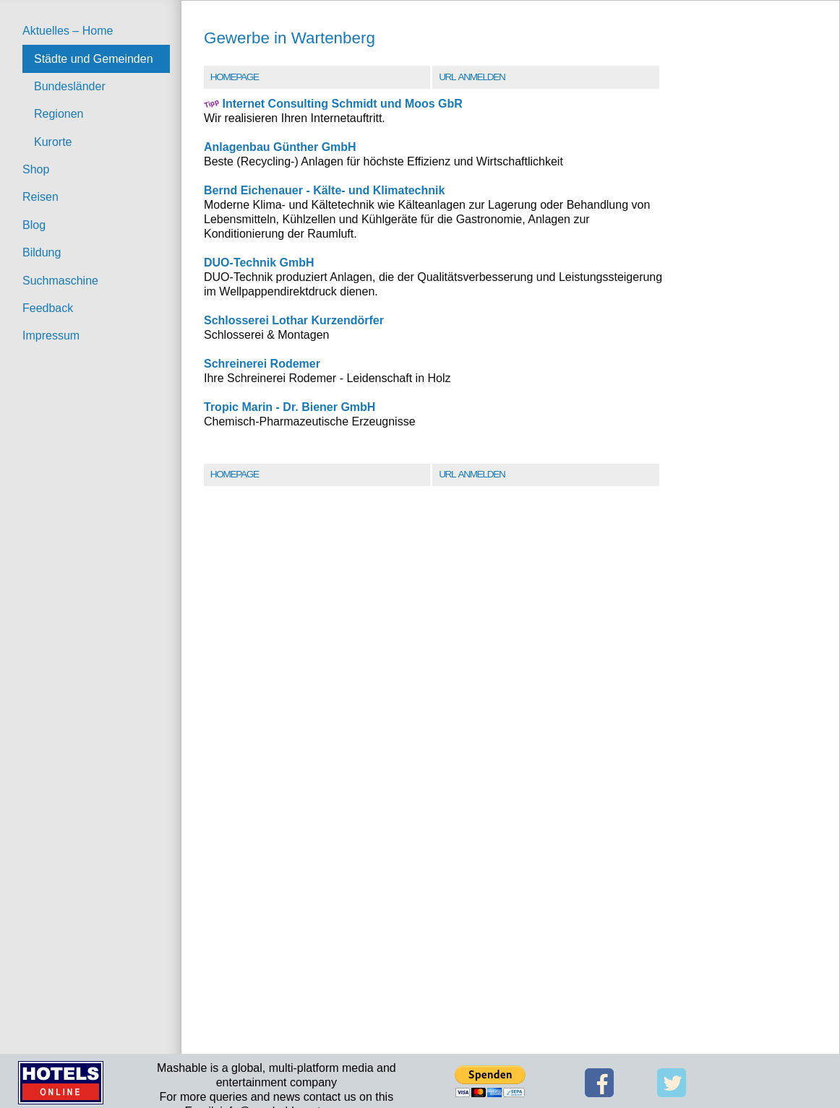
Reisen (40, 197)
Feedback (47, 308)
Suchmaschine (60, 280)
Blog (34, 225)
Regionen (59, 114)
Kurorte (53, 142)
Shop (35, 169)
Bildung (41, 252)
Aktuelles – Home (67, 31)
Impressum (51, 335)
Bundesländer (70, 86)
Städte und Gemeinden (93, 59)
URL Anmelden (472, 77)
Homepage (234, 77)
